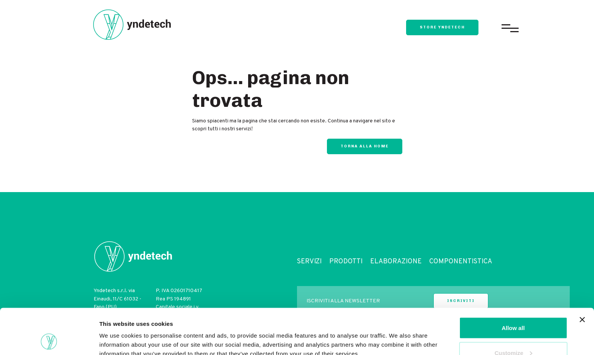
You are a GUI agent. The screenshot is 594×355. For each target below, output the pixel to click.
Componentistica (460, 261)
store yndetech (442, 27)
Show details (116, 331)
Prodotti (346, 261)
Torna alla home (365, 146)
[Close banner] (582, 277)
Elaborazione (396, 261)
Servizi (309, 261)
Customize (513, 310)
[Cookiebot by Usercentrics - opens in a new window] (49, 340)
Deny (513, 335)
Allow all (513, 285)
